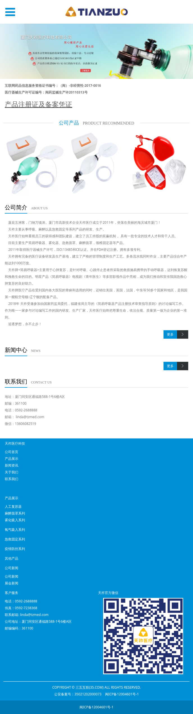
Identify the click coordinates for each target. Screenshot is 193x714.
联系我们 (11, 478)
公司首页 (11, 451)
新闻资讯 (11, 465)
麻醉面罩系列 (15, 513)
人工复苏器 (13, 506)
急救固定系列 (15, 539)
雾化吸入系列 (15, 520)
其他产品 (11, 558)
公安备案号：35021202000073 (77, 694)
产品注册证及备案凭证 (38, 104)
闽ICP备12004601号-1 (122, 694)
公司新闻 (11, 576)
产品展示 (11, 458)
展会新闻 (11, 583)
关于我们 (11, 472)
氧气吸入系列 (15, 529)
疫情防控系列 (15, 548)
